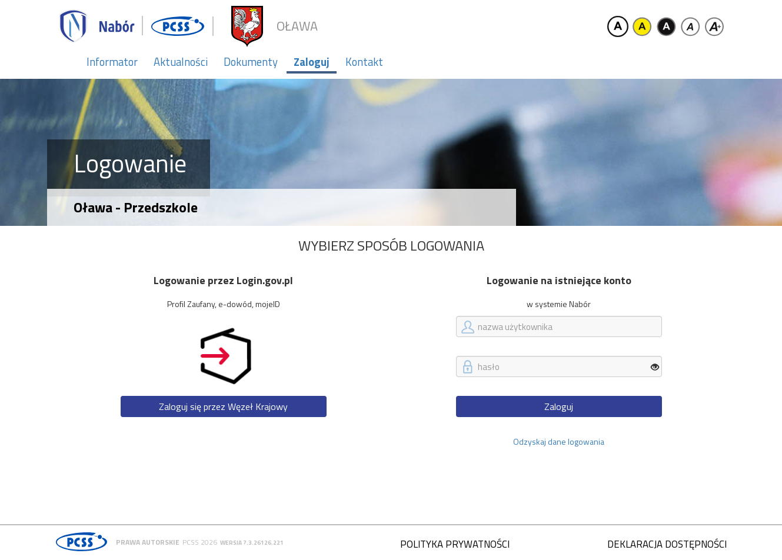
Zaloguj (312, 62)
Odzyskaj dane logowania (558, 441)
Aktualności (181, 62)
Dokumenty (251, 62)
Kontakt (364, 62)
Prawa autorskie (147, 542)
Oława (297, 26)
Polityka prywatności (455, 544)
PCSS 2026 (199, 542)
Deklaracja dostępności (667, 544)
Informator (112, 62)
